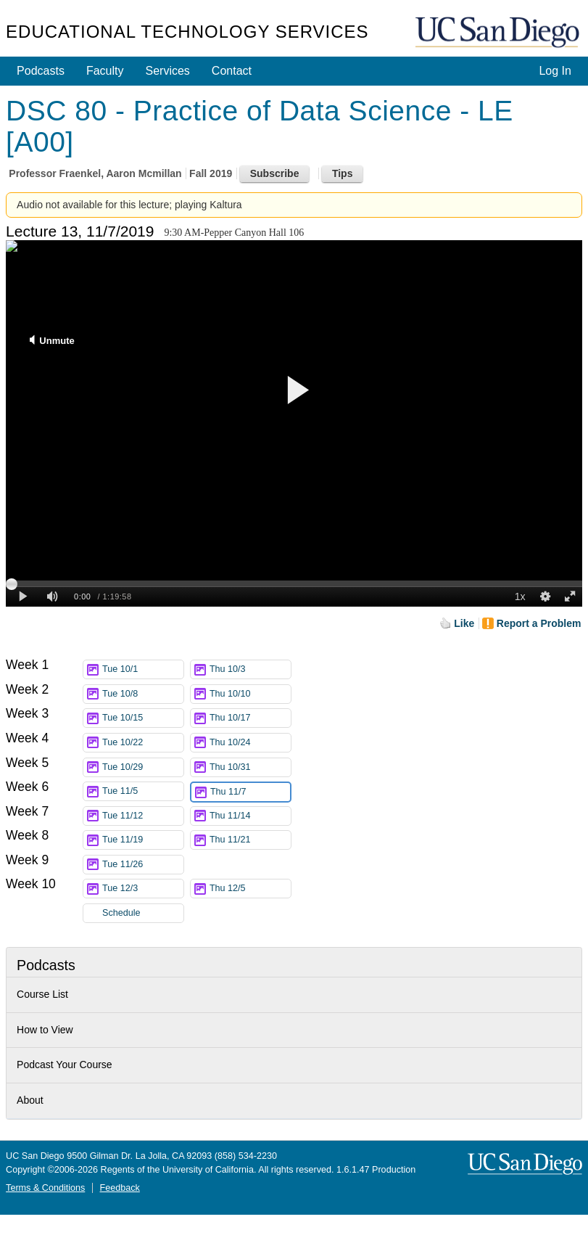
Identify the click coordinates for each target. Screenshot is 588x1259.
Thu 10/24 (250, 743)
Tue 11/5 (142, 791)
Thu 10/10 (250, 694)
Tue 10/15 (142, 718)
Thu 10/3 (250, 669)
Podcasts (41, 71)
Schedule (121, 913)
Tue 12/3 (142, 888)
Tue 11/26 (142, 865)
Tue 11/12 (142, 816)
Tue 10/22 (142, 743)
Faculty (105, 71)
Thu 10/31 (250, 767)
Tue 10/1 (142, 669)
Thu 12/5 (250, 888)
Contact (232, 71)
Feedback (120, 1188)
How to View (45, 1030)
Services (168, 71)
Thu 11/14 (250, 816)
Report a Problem (539, 623)
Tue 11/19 (142, 840)
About (30, 1100)
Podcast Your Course (64, 1064)
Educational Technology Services (187, 31)
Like (464, 623)
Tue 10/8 (142, 694)
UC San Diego (498, 33)
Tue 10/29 (142, 767)
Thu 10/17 (250, 718)
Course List (42, 994)
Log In (555, 71)
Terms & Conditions (45, 1188)
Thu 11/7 (250, 792)
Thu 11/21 (250, 840)
